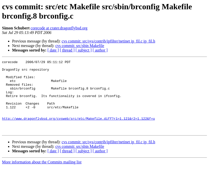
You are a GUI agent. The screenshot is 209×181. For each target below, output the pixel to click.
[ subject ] (84, 50)
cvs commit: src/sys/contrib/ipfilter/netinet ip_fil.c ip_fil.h (108, 41)
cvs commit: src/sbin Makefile (79, 45)
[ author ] (100, 50)
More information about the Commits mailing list (41, 176)
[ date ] (53, 50)
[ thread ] (67, 50)
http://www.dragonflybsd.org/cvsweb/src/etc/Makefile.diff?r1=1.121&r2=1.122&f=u (78, 130)
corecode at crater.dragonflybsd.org (59, 28)
